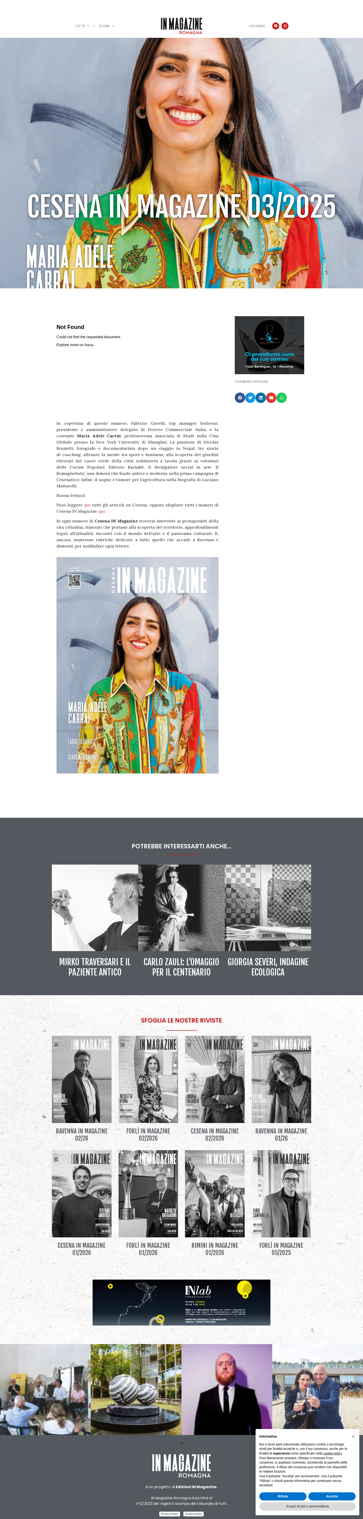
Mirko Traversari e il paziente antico (95, 967)
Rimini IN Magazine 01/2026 (214, 1249)
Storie (106, 26)
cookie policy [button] (332, 1453)
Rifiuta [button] (283, 1496)
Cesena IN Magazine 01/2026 (82, 1249)
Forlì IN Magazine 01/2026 (148, 1249)
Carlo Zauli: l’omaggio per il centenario (181, 967)
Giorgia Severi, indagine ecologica (268, 967)
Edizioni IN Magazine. (196, 1487)
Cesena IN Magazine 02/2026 (215, 1134)
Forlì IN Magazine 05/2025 (281, 1249)
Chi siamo (257, 26)
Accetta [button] (332, 1496)
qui (87, 505)
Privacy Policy (169, 1514)
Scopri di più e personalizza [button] (307, 1506)
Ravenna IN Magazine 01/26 (281, 1134)
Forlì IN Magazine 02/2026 (148, 1134)
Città (82, 26)
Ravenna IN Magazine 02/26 (82, 1134)
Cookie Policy (193, 1514)
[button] (240, 398)
